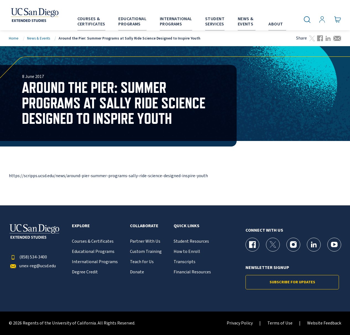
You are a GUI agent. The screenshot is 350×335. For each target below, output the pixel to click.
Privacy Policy (240, 323)
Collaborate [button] (144, 226)
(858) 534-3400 (28, 257)
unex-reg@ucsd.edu (32, 266)
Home (14, 38)
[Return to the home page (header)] (34, 15)
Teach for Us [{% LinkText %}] (142, 262)
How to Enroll (187, 252)
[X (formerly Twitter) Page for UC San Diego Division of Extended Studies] (273, 245)
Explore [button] (81, 226)
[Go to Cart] (337, 19)
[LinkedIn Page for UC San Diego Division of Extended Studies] (314, 245)
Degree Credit (85, 272)
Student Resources (191, 241)
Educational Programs (93, 252)
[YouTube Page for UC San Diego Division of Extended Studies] (334, 245)
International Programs (95, 262)
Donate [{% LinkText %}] (137, 272)
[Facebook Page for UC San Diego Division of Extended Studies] (252, 245)
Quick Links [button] (186, 226)
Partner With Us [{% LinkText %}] (145, 241)
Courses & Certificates (93, 241)
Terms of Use (279, 323)
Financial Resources (192, 272)
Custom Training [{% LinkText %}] (146, 252)
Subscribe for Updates (292, 282)
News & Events (38, 38)
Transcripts (184, 262)
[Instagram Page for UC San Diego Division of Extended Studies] (293, 245)
